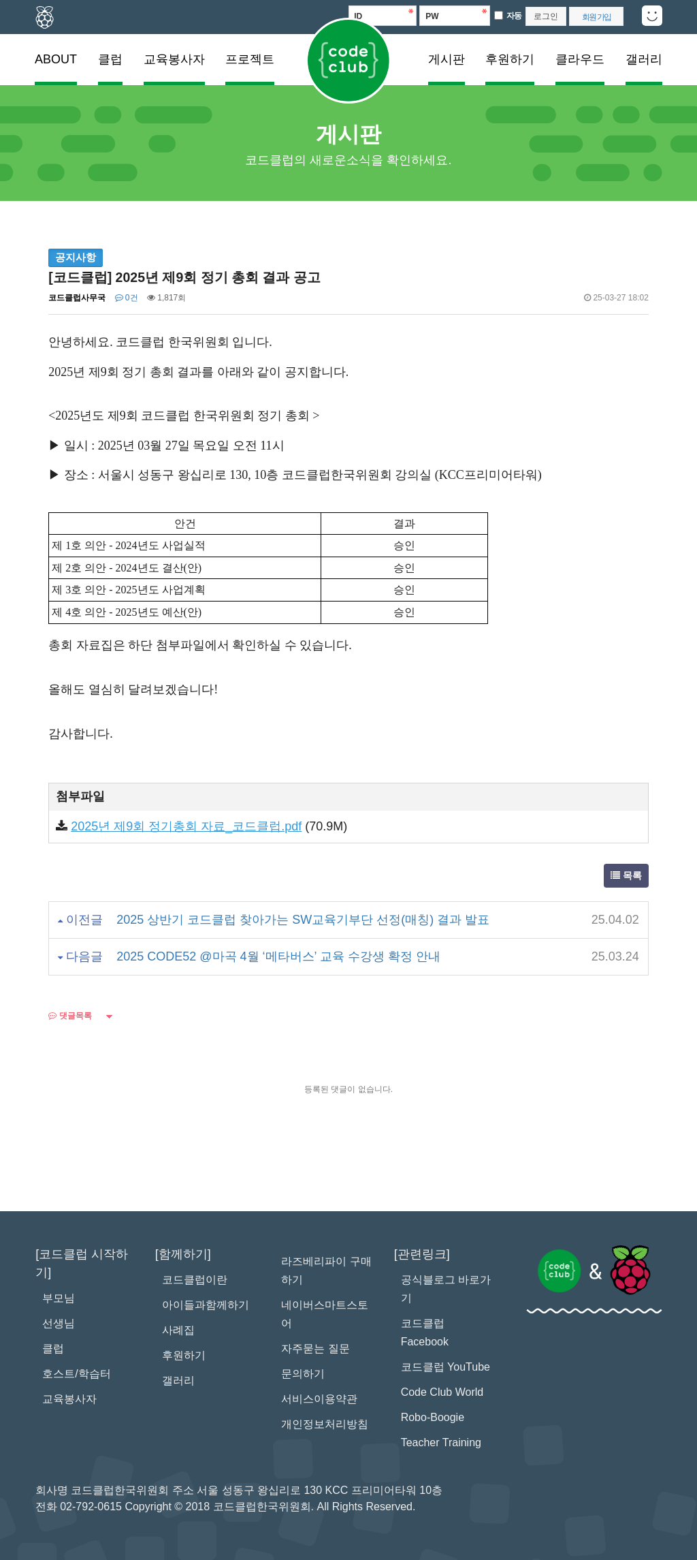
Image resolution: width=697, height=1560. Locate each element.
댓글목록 (69, 1015)
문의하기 (303, 1373)
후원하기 (509, 59)
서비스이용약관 (319, 1399)
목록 (626, 875)
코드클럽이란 (194, 1279)
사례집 (178, 1330)
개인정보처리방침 (324, 1424)
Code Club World (442, 1392)
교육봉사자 (174, 59)
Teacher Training (441, 1442)
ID (358, 16)
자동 (513, 15)
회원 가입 (596, 17)
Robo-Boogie (432, 1417)
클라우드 (579, 59)
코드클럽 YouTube (445, 1367)
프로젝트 (249, 59)
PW (431, 16)
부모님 (58, 1298)
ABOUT (56, 59)
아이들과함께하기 (205, 1305)
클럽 (110, 59)
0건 (126, 297)
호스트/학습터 (76, 1373)
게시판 (446, 59)
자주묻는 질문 (315, 1348)
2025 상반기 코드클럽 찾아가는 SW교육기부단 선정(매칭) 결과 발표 (302, 919)
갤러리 (644, 59)
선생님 (58, 1323)
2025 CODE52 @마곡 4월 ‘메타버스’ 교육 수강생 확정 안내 (278, 956)
